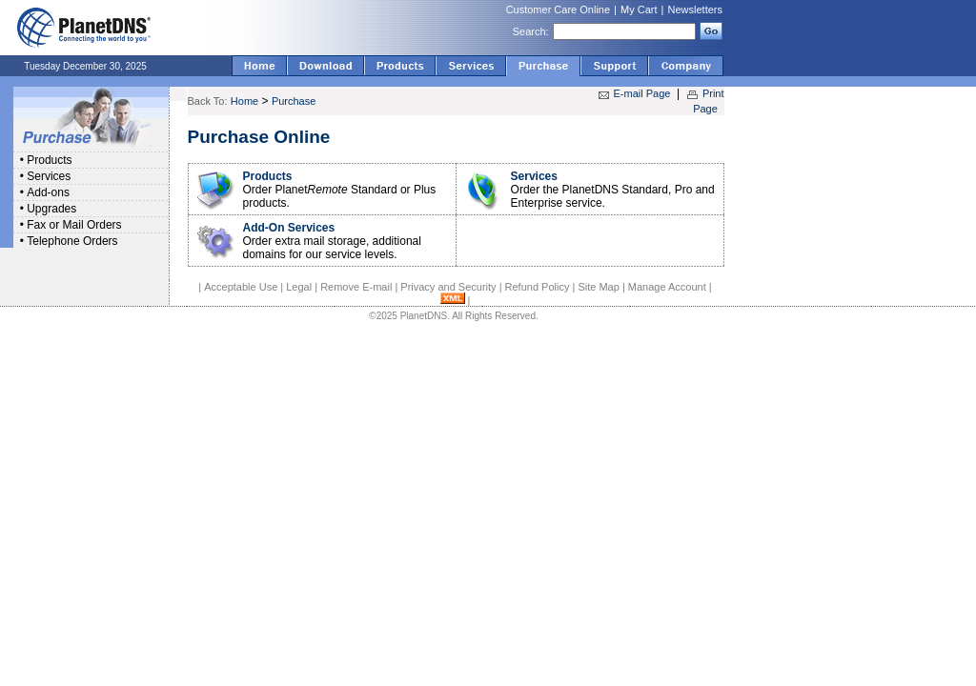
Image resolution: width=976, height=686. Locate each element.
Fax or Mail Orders (74, 225)
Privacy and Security (448, 287)
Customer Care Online (558, 9)
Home (244, 101)
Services (49, 176)
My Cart (639, 9)
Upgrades (51, 208)
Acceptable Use (240, 287)
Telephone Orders (72, 241)
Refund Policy (537, 287)
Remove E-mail (356, 287)
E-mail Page (642, 93)
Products (49, 160)
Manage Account (667, 287)
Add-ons (48, 192)
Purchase (293, 101)
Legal (299, 287)
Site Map (598, 287)
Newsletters (695, 9)
